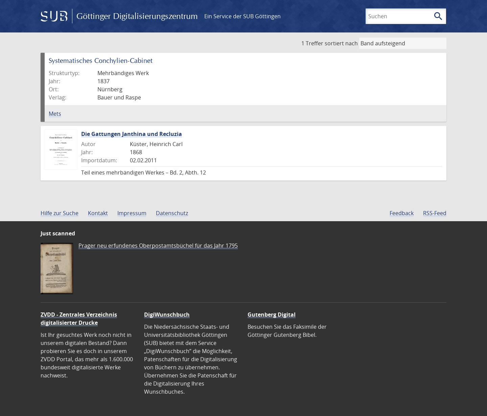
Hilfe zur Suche (59, 213)
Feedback (402, 213)
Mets (55, 113)
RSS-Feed (434, 213)
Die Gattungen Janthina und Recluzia (131, 134)
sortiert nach (341, 43)
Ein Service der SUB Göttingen (242, 16)
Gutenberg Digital (272, 314)
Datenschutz (172, 213)
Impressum (131, 213)
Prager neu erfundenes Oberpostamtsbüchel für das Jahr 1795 (158, 245)
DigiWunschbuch (167, 314)
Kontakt (98, 213)
